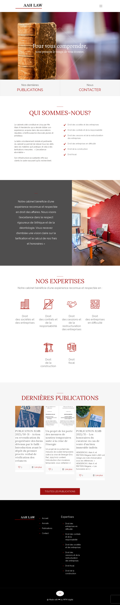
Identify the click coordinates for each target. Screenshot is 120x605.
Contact (45, 533)
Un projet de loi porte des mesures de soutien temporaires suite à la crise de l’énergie (59, 437)
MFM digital (68, 600)
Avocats (45, 523)
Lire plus (38, 467)
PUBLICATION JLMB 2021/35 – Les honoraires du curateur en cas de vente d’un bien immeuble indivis (88, 439)
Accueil (45, 518)
